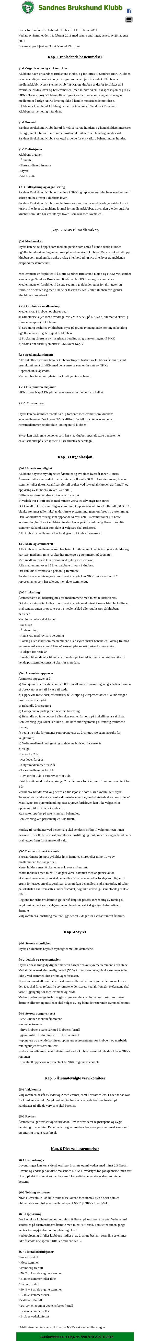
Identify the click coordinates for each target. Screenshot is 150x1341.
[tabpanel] (75, 678)
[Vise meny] (129, 19)
